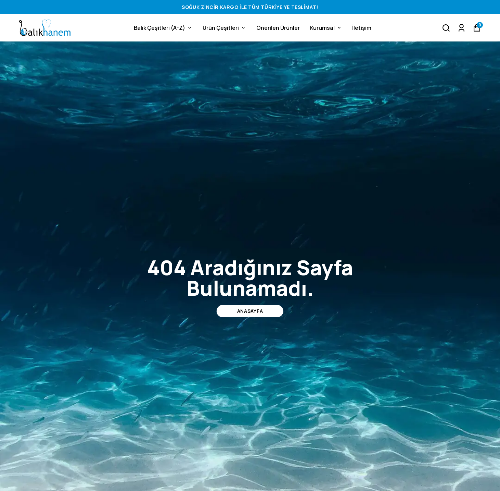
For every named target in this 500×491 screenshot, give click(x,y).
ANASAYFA (250, 311)
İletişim (361, 28)
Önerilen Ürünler (278, 28)
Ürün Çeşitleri (224, 28)
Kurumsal (326, 28)
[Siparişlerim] (461, 28)
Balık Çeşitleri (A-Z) (163, 28)
